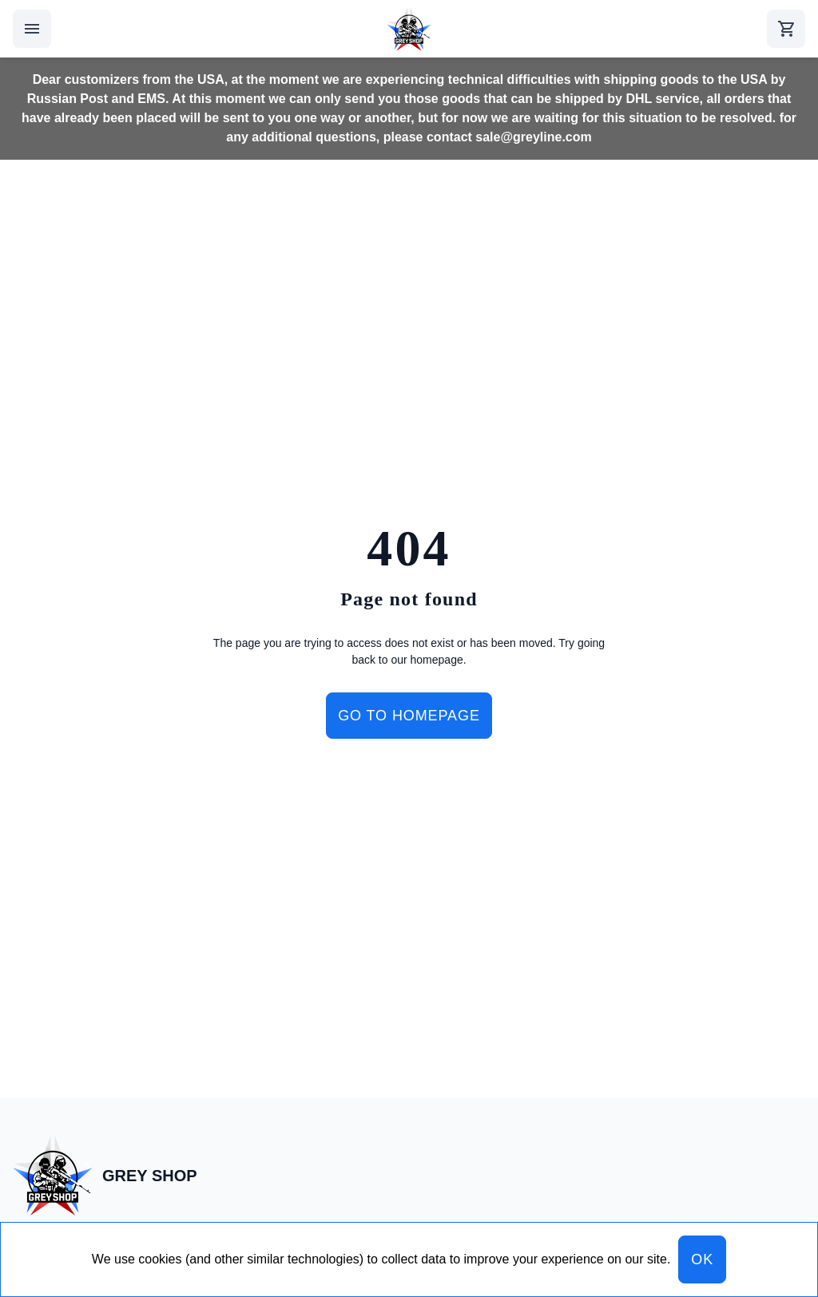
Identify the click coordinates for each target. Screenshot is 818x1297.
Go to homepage (409, 716)
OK (702, 1259)
